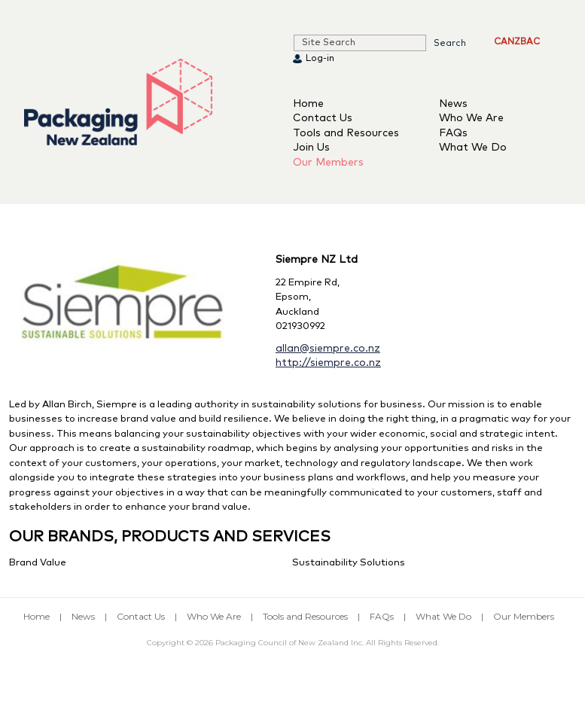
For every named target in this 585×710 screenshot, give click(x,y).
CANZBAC (517, 42)
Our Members (328, 162)
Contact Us (322, 118)
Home (308, 104)
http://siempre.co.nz (328, 363)
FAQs (453, 133)
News (453, 104)
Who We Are (471, 118)
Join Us (311, 147)
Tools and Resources (346, 133)
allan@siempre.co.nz (328, 348)
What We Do (473, 147)
